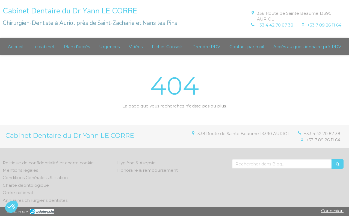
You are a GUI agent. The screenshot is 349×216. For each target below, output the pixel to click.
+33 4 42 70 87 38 (275, 25)
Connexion (332, 210)
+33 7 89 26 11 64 (324, 25)
